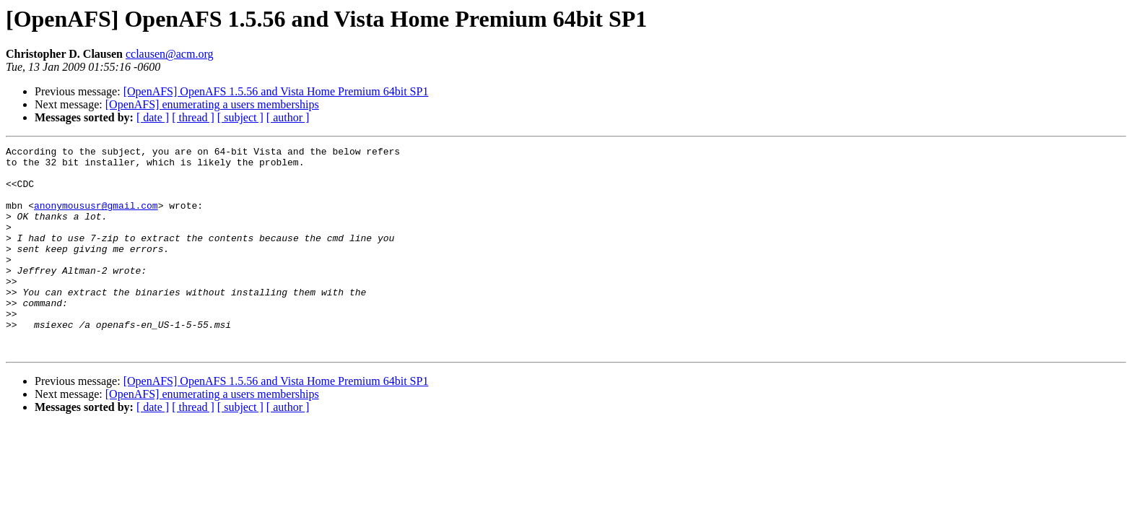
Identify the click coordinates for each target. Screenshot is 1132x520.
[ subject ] (240, 117)
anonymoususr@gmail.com (96, 218)
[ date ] (152, 117)
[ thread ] (193, 117)
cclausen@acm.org (170, 54)
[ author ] (288, 117)
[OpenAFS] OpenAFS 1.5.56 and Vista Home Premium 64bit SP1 (276, 91)
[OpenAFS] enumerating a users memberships (212, 104)
